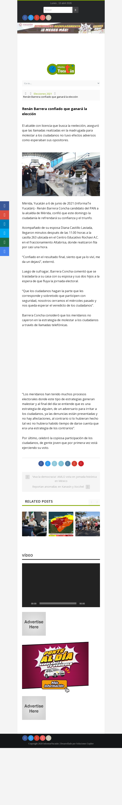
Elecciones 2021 (43, 93)
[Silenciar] (89, 603)
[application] (61, 585)
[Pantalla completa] (95, 603)
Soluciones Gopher (85, 743)
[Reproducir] (27, 603)
